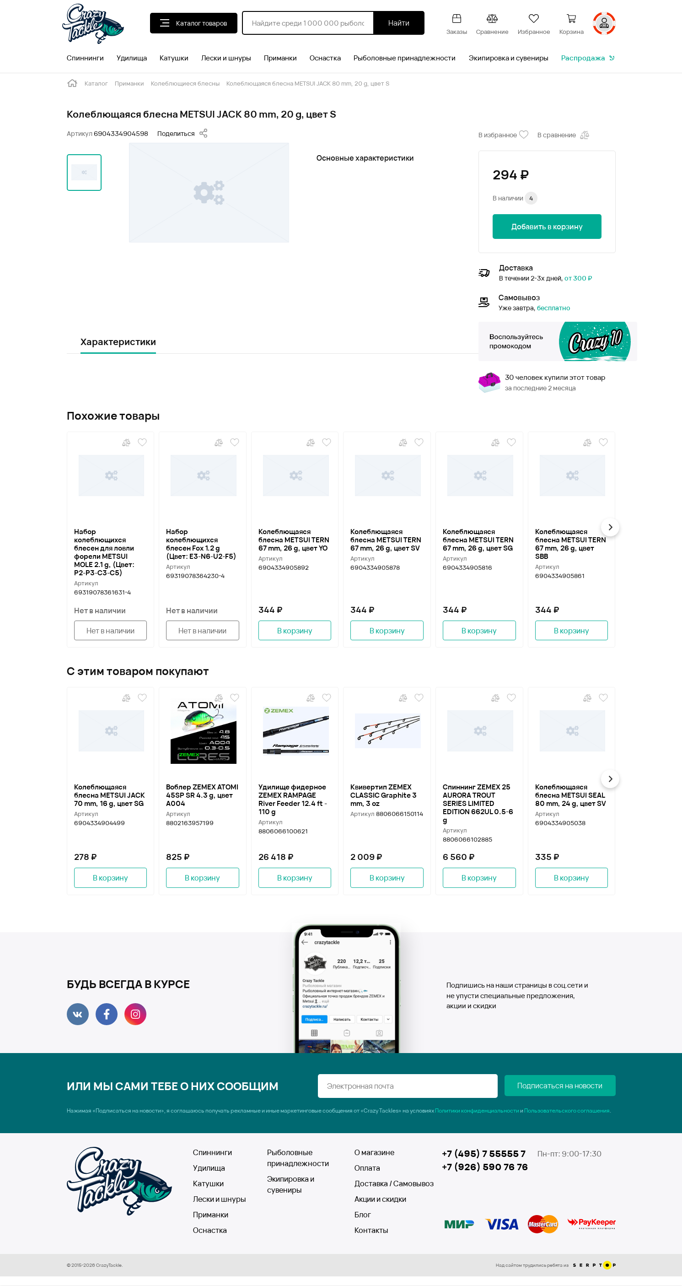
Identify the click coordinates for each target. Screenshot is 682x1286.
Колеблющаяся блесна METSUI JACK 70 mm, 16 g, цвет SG (109, 795)
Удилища (132, 58)
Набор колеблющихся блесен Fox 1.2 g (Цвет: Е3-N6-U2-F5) (201, 543)
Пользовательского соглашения (567, 1111)
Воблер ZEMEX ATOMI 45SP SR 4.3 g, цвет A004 (202, 795)
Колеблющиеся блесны (185, 83)
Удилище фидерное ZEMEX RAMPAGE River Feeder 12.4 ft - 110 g (292, 799)
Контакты (371, 1231)
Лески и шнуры (226, 58)
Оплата (367, 1168)
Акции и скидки (380, 1199)
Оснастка (325, 58)
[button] (611, 527)
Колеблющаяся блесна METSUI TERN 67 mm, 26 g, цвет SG (478, 539)
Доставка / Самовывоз (387, 1184)
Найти (398, 23)
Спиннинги (85, 58)
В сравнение (564, 135)
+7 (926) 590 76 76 (485, 1168)
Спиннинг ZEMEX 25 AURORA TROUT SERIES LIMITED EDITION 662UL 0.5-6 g (478, 803)
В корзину (294, 631)
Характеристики (118, 341)
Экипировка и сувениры (508, 58)
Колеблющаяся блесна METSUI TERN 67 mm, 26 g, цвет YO (293, 539)
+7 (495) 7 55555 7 (484, 1154)
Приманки (280, 58)
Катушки (174, 58)
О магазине (374, 1153)
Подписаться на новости (570, 1086)
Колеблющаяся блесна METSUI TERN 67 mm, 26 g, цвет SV (385, 539)
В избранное (503, 135)
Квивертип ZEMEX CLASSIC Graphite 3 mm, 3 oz (383, 795)
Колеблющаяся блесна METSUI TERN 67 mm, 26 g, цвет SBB (570, 543)
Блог (362, 1215)
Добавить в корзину (547, 227)
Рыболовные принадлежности (405, 58)
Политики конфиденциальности (477, 1111)
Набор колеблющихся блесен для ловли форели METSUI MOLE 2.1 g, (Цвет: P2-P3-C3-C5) (104, 552)
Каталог (96, 83)
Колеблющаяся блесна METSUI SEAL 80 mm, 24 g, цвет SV (570, 795)
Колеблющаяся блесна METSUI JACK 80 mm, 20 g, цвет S (307, 83)
